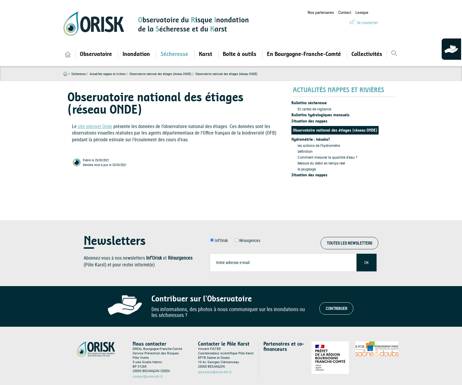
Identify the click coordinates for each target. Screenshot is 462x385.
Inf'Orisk (221, 240)
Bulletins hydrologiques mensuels (320, 115)
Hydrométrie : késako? (310, 139)
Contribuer (336, 308)
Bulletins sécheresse (309, 103)
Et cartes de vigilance (314, 109)
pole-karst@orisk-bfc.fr (215, 372)
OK (366, 262)
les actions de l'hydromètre (319, 145)
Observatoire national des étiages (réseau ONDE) (335, 130)
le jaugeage (307, 169)
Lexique (361, 12)
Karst (206, 54)
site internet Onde (95, 126)
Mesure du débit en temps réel (321, 163)
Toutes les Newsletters (349, 243)
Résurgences (249, 240)
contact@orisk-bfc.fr (148, 376)
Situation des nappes (309, 121)
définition (305, 151)
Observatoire (96, 54)
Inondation (137, 54)
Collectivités (367, 54)
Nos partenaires (321, 12)
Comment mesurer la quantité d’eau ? (327, 157)
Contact (344, 12)
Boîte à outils (240, 54)
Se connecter (367, 22)
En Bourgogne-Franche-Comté (304, 54)
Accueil (65, 74)
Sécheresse (175, 54)
